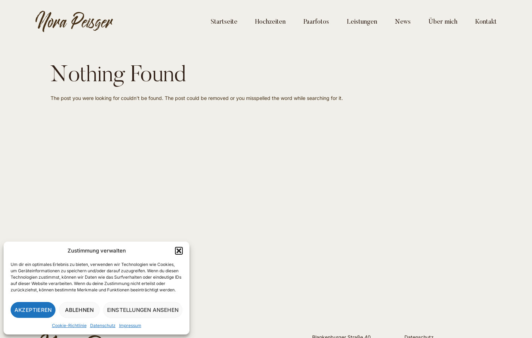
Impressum (130, 325)
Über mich (442, 22)
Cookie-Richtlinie (69, 325)
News (403, 22)
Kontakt (486, 22)
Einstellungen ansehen (143, 310)
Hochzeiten (270, 22)
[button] (178, 250)
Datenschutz (103, 325)
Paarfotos (316, 22)
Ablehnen (79, 310)
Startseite (224, 22)
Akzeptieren (33, 310)
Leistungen (362, 22)
